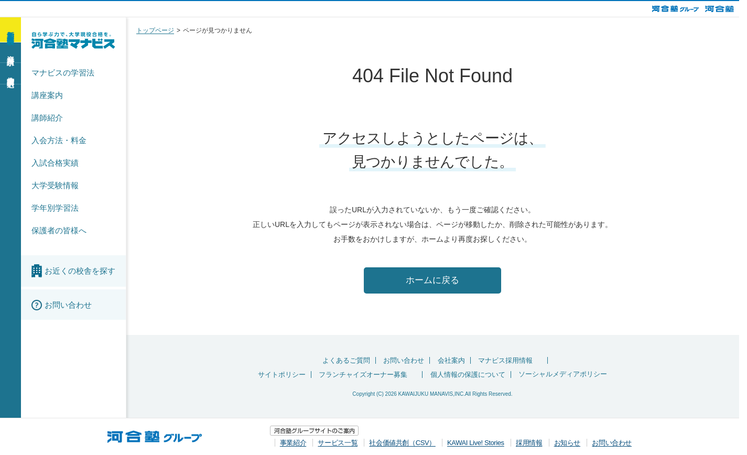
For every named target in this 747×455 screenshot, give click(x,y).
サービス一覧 (338, 443)
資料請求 (10, 51)
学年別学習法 (55, 207)
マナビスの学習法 (62, 72)
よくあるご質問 (346, 361)
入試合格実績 (55, 162)
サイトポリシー (282, 376)
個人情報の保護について (467, 376)
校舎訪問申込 (10, 73)
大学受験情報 (55, 185)
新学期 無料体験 (10, 29)
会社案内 (451, 361)
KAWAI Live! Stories (475, 443)
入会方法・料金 (58, 140)
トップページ (155, 30)
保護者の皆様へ (58, 230)
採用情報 (529, 443)
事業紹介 (293, 443)
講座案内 (47, 95)
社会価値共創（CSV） (402, 443)
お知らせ (567, 443)
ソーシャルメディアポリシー (562, 376)
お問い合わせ (403, 361)
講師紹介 (47, 117)
